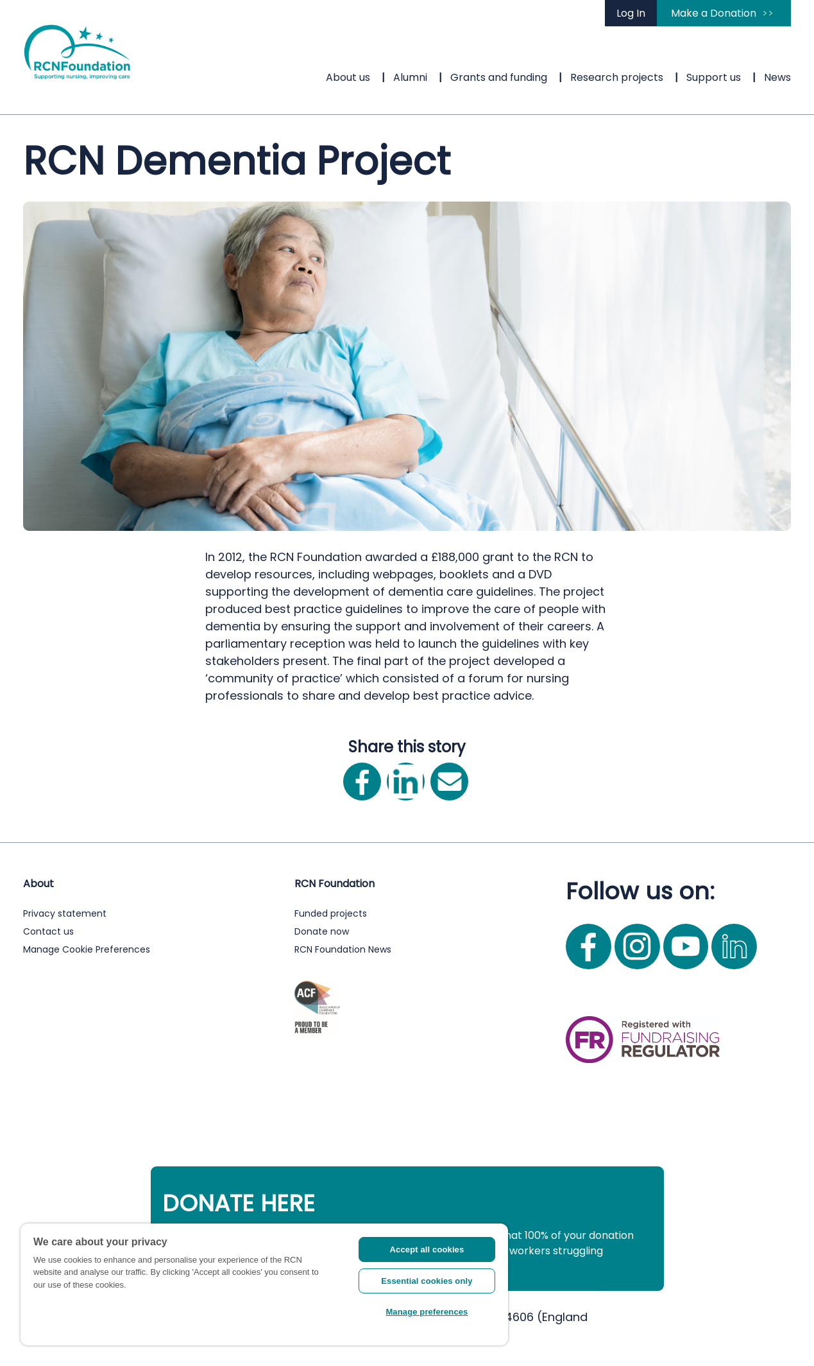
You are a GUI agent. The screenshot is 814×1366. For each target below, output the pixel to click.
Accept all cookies (427, 1249)
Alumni (410, 77)
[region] (264, 1284)
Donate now (321, 931)
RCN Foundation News (342, 949)
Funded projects (330, 913)
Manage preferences (427, 1312)
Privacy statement (64, 913)
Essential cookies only (426, 1281)
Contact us (48, 931)
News (777, 77)
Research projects (616, 77)
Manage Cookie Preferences (86, 949)
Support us (713, 77)
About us (348, 77)
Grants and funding (498, 77)
